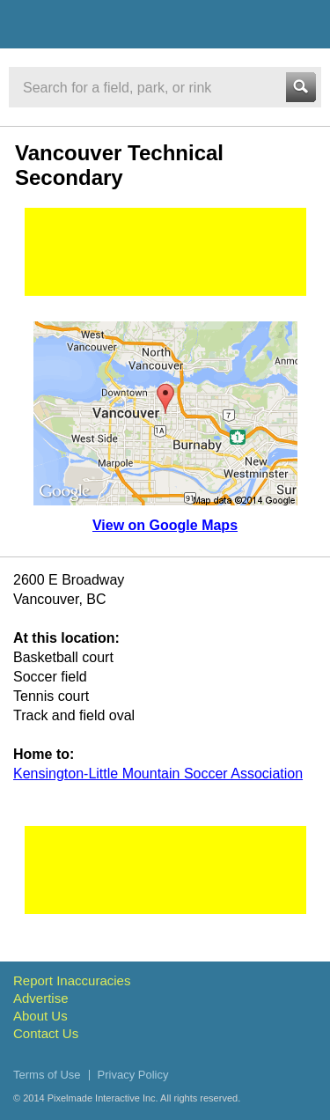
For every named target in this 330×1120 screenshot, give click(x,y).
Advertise (41, 998)
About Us (40, 1015)
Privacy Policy (133, 1074)
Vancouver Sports (108, 27)
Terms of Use (47, 1074)
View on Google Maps (165, 525)
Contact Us (45, 1033)
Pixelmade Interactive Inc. (103, 1098)
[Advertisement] (165, 252)
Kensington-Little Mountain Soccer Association (158, 773)
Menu (301, 23)
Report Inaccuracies (71, 980)
